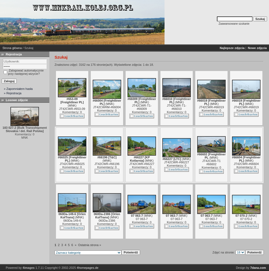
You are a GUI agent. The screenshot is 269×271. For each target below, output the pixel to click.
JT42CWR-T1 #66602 (211, 162)
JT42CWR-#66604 (246, 164)
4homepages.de (87, 267)
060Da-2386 (107, 220)
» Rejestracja (12, 93)
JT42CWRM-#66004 (107, 107)
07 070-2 (246, 219)
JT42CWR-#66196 (106, 164)
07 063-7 (142, 219)
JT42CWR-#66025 (72, 164)
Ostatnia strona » (89, 245)
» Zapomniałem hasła (18, 88)
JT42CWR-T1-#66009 (142, 107)
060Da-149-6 (72, 220)
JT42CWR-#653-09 (72, 108)
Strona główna (12, 48)
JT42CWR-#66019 (211, 107)
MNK (72, 105)
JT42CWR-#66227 (141, 164)
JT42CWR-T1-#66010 (176, 107)
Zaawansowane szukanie (234, 23)
